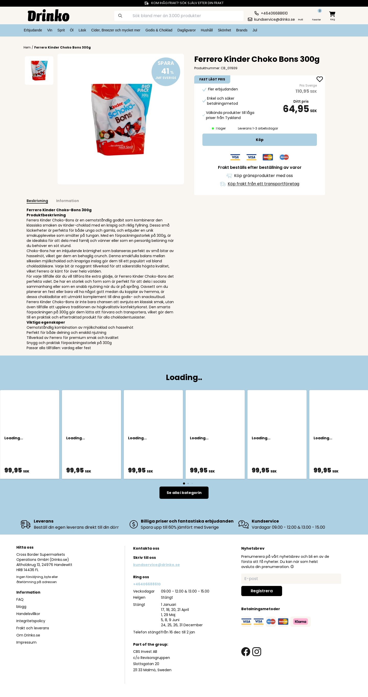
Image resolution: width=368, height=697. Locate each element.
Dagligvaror (186, 30)
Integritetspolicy (30, 620)
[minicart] (333, 16)
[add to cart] (259, 140)
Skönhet (224, 30)
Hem (27, 47)
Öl (71, 30)
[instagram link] (256, 651)
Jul (254, 30)
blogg (21, 606)
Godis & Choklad (158, 30)
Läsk (82, 30)
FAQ (20, 599)
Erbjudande (33, 30)
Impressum (26, 642)
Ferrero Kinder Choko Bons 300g (62, 47)
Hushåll (207, 30)
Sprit (61, 30)
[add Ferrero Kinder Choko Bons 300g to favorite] (319, 80)
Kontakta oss (146, 548)
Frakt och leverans (32, 628)
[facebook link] (245, 651)
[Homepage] (44, 14)
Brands (241, 30)
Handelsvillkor (28, 613)
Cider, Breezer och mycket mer (115, 30)
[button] (292, 566)
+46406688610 (147, 584)
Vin (49, 30)
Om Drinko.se (28, 635)
